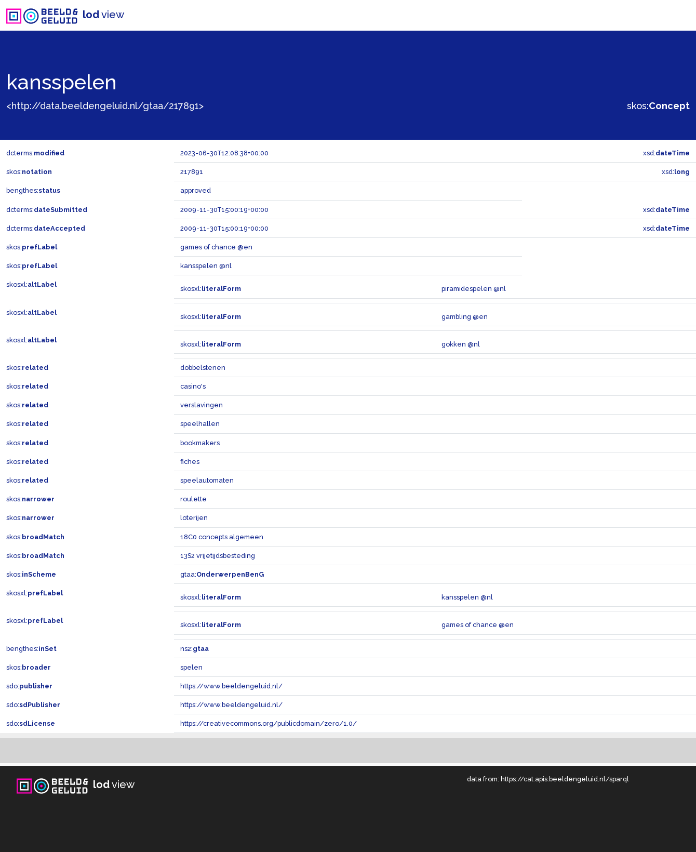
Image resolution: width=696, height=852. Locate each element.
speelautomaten (207, 480)
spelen (191, 667)
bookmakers (200, 443)
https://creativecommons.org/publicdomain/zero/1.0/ (268, 723)
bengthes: (33, 190)
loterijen (194, 518)
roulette (193, 499)
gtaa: (222, 574)
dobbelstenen (202, 367)
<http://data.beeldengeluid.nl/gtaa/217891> (105, 105)
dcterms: (35, 153)
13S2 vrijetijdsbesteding (217, 556)
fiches (189, 461)
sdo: (29, 686)
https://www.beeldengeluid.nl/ (231, 686)
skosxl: (31, 284)
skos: (658, 105)
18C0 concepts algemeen (221, 537)
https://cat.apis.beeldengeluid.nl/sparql (565, 779)
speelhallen (200, 424)
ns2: (194, 649)
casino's (193, 386)
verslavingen (201, 405)
